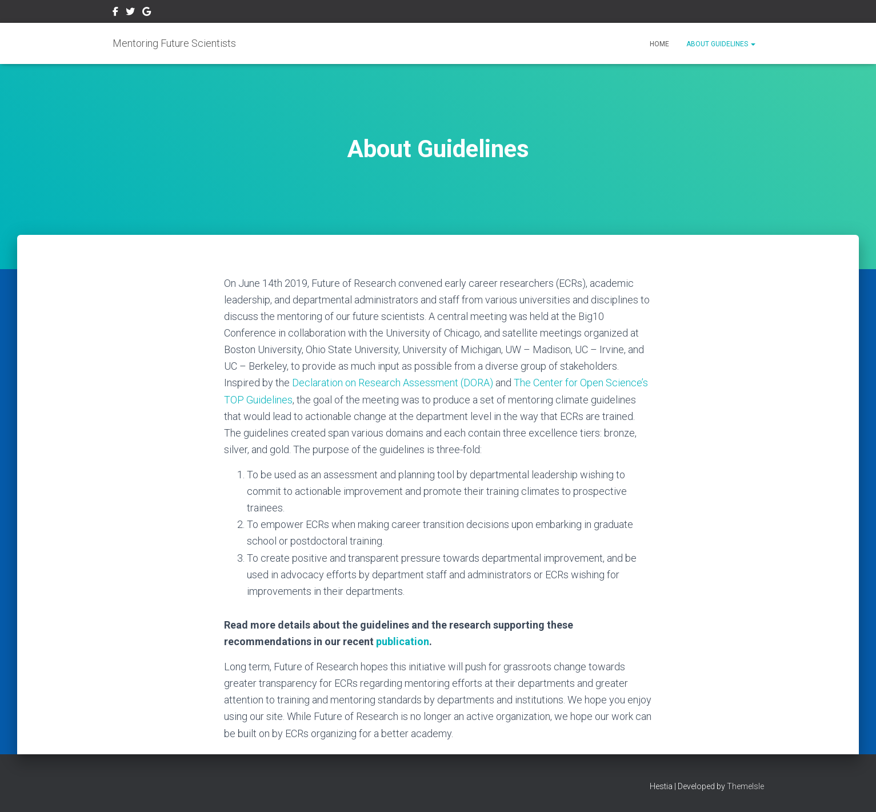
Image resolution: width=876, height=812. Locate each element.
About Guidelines (720, 44)
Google (146, 13)
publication (402, 641)
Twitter (130, 13)
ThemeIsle (745, 786)
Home (659, 44)
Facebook (115, 13)
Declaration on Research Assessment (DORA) (392, 383)
